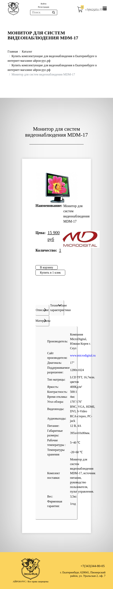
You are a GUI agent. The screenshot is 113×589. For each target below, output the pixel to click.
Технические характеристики (57, 308)
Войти (43, 3)
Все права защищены (38, 581)
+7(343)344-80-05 (93, 566)
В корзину (46, 267)
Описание (42, 310)
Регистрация (43, 7)
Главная (13, 51)
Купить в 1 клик (50, 272)
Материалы (42, 320)
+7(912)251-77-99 (95, 9)
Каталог (27, 51)
